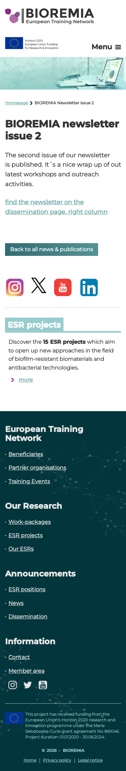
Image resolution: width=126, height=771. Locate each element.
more (25, 380)
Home (30, 760)
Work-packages (29, 522)
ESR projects (25, 535)
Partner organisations (37, 467)
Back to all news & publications (51, 249)
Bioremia (73, 750)
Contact (19, 657)
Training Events (29, 481)
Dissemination (27, 616)
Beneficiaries (25, 454)
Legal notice (90, 760)
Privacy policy (57, 760)
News (16, 603)
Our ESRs (21, 549)
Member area (26, 671)
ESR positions (26, 589)
